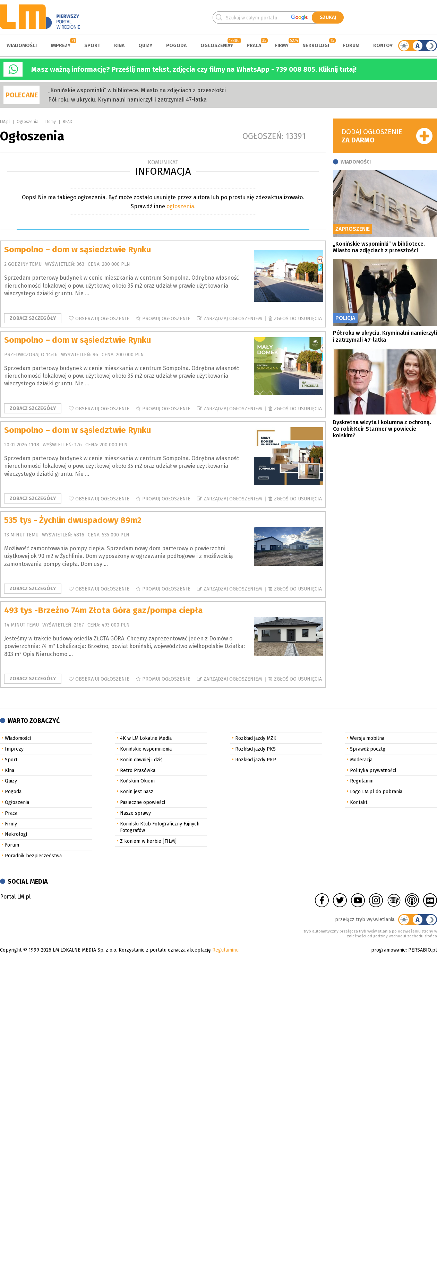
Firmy (282, 46)
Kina (119, 46)
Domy (50, 121)
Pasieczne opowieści (142, 802)
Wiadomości (22, 46)
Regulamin (362, 781)
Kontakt (358, 802)
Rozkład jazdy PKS (255, 749)
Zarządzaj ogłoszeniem (233, 319)
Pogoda (176, 46)
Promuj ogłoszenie (166, 319)
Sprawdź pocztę (367, 749)
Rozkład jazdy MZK (255, 738)
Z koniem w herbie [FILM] (148, 841)
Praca (254, 46)
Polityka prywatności (373, 770)
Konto (381, 46)
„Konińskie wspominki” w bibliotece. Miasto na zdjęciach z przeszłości (137, 90)
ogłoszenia (180, 206)
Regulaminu (225, 950)
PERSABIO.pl (422, 950)
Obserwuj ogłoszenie (102, 319)
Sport (92, 46)
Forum (351, 46)
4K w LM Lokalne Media (146, 738)
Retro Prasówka (137, 770)
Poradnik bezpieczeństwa (33, 856)
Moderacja (361, 760)
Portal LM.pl (15, 896)
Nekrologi (315, 46)
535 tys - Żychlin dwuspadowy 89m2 (73, 520)
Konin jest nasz (136, 792)
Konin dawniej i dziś (141, 760)
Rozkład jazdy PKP (255, 760)
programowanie (388, 950)
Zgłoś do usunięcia (298, 319)
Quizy (145, 46)
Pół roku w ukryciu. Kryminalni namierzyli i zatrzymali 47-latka (127, 99)
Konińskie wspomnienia (146, 749)
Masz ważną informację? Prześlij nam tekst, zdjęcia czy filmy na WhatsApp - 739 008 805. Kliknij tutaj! (194, 69)
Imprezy (60, 46)
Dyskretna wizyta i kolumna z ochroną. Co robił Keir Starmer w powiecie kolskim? (382, 429)
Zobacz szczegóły (33, 318)
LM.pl (5, 121)
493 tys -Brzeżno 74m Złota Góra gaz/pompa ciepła (103, 610)
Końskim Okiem (137, 781)
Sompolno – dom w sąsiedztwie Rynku (77, 249)
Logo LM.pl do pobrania (376, 792)
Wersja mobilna (367, 738)
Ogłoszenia (215, 46)
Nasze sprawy (135, 813)
